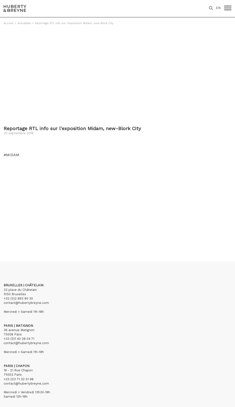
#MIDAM (11, 155)
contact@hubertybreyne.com (26, 303)
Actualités (24, 23)
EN (218, 8)
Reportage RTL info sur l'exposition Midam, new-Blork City (74, 23)
